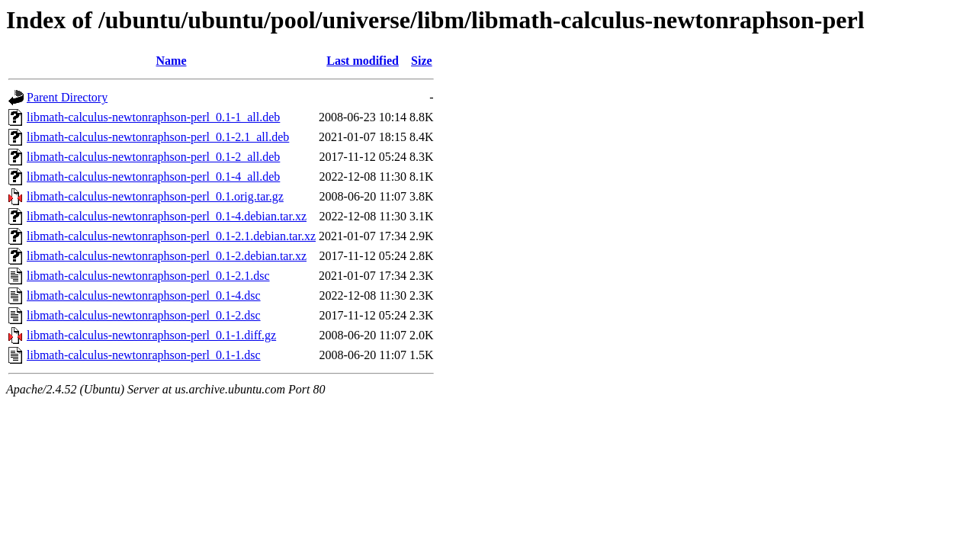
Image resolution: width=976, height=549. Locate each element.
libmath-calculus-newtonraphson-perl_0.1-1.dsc (144, 354)
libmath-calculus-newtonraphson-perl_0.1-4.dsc (144, 295)
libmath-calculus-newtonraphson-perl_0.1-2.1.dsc (148, 275)
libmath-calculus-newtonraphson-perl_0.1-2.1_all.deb (158, 136)
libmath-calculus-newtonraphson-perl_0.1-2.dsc (144, 315)
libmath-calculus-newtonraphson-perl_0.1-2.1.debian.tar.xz (171, 236)
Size (421, 60)
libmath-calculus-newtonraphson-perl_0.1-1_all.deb (153, 117)
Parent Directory (67, 97)
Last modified (362, 60)
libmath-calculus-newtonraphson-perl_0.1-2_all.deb (153, 156)
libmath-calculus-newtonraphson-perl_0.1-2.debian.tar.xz (167, 255)
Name (171, 60)
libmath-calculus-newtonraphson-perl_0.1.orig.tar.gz (155, 196)
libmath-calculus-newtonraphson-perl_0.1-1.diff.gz (151, 335)
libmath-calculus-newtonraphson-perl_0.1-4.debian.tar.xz (167, 216)
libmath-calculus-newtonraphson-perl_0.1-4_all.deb (153, 176)
